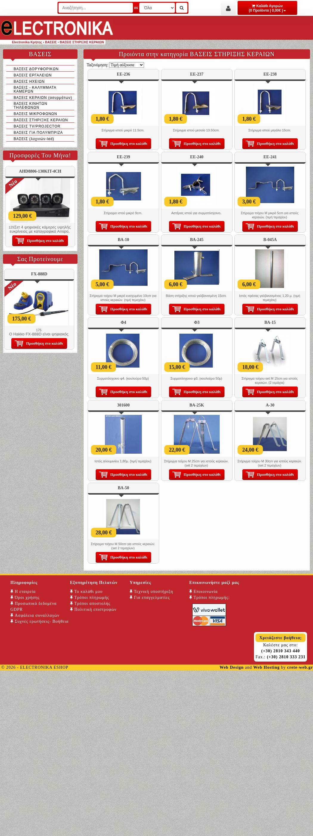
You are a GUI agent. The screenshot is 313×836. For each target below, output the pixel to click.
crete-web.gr (300, 667)
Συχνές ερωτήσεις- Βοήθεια (39, 621)
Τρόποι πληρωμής (89, 597)
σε (136, 8)
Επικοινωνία (203, 591)
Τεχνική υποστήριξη (151, 591)
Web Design (231, 667)
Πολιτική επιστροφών (93, 609)
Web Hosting (266, 667)
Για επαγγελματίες (150, 597)
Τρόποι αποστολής (90, 603)
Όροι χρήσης (25, 597)
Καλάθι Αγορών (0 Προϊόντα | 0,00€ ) (267, 8)
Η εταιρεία (23, 591)
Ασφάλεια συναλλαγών (35, 615)
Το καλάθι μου (86, 591)
